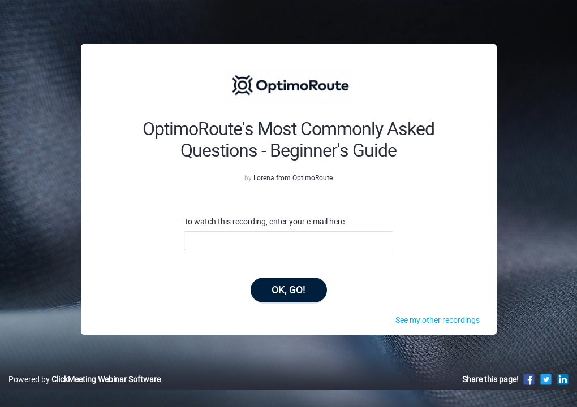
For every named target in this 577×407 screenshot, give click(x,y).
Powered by (84, 391)
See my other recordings (437, 319)
